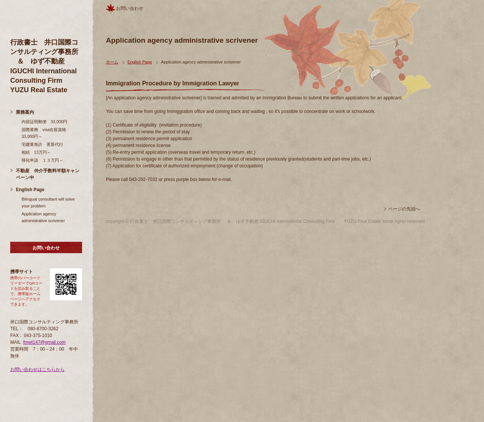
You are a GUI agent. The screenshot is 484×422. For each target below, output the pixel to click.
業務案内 (25, 112)
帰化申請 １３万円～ (42, 160)
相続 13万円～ (36, 152)
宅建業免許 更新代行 (42, 144)
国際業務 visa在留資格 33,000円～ (46, 133)
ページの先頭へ (404, 209)
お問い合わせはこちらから (37, 369)
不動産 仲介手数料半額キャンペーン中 (47, 174)
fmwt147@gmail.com (44, 342)
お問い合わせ (46, 247)
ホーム (112, 62)
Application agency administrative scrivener (43, 217)
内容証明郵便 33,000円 (44, 121)
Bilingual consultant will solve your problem (48, 202)
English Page (30, 189)
